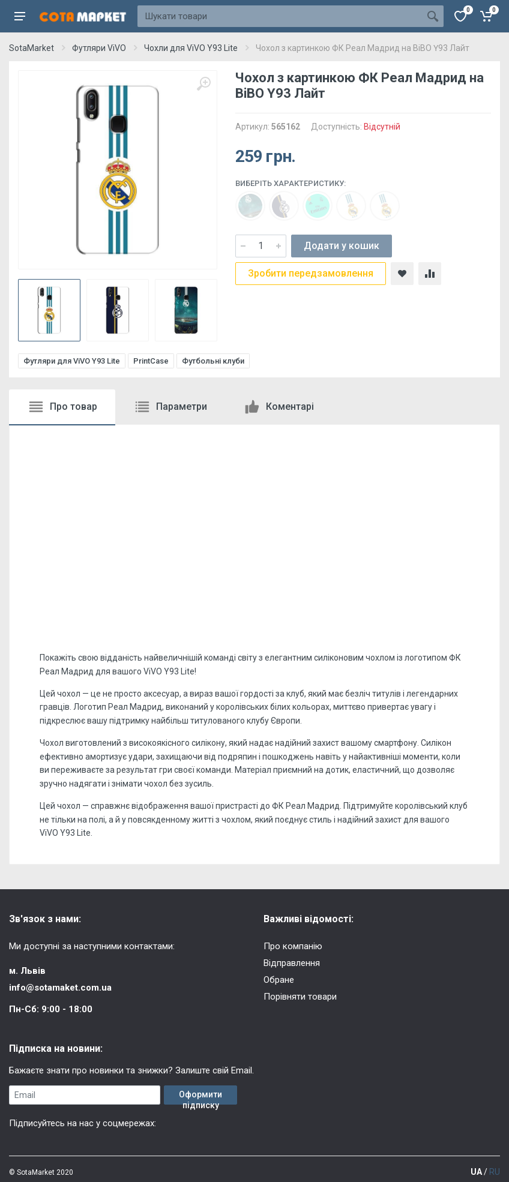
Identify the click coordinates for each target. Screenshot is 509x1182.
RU (494, 1172)
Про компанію (293, 946)
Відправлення (292, 963)
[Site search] (279, 16)
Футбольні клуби (213, 360)
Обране (279, 979)
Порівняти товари (300, 996)
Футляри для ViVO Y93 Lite (71, 360)
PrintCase (151, 360)
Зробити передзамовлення (310, 273)
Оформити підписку (200, 1097)
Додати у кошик (341, 245)
